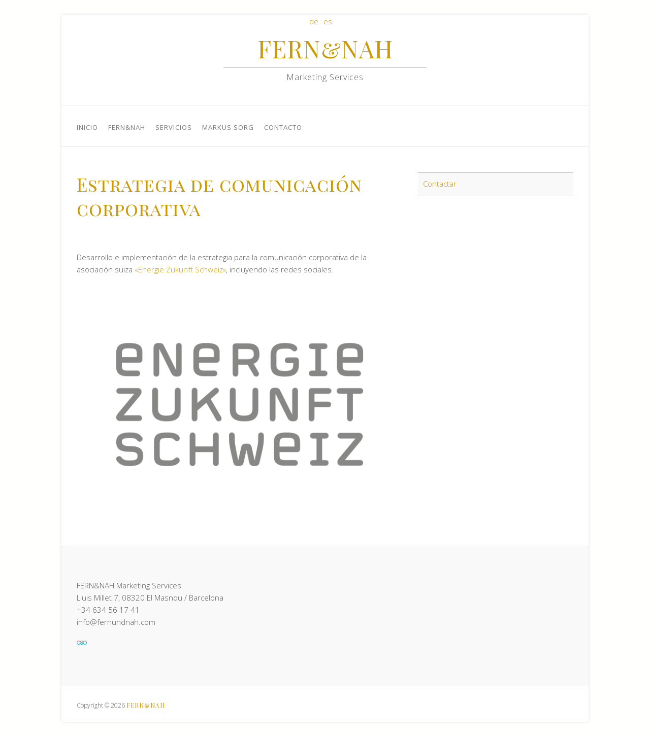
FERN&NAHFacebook (532, 44)
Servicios (173, 127)
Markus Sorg (228, 127)
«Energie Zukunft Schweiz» (180, 269)
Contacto (283, 127)
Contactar (440, 184)
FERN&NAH (325, 48)
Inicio (87, 127)
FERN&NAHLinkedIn (548, 44)
